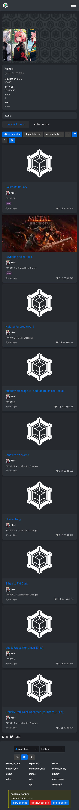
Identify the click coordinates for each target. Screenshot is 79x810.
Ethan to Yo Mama (17, 455)
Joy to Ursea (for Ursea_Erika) (24, 647)
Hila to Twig (13, 519)
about (9, 774)
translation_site (37, 768)
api (30, 784)
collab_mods (41, 124)
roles (7, 102)
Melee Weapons (25, 338)
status (32, 774)
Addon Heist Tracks (27, 268)
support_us (12, 768)
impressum (58, 779)
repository (34, 763)
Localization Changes (28, 466)
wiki (31, 779)
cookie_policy (59, 768)
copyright (57, 784)
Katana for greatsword (20, 326)
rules (8, 779)
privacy (55, 774)
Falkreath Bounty (16, 187)
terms (55, 763)
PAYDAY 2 (10, 198)
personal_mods (15, 124)
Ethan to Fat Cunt (17, 583)
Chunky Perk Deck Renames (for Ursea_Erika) (34, 712)
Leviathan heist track (19, 257)
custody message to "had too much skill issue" (35, 390)
